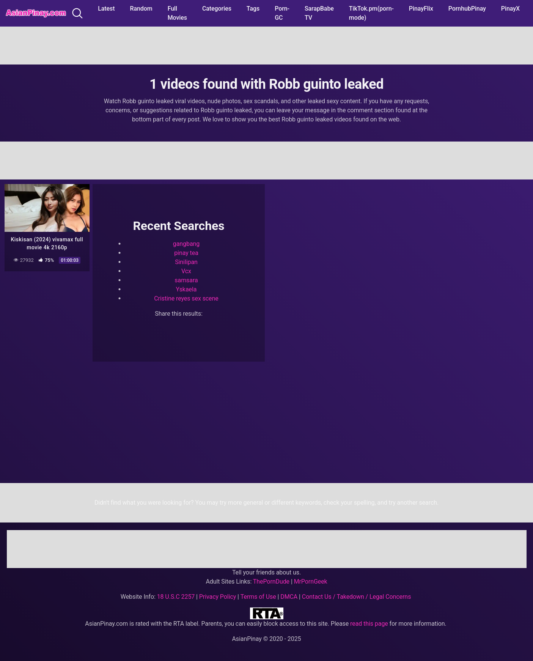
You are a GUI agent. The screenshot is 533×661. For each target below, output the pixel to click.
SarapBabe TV (319, 13)
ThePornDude (271, 581)
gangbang (186, 243)
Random (141, 8)
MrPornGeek (310, 581)
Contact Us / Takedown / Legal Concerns (356, 596)
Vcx (186, 270)
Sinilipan (186, 261)
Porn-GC (282, 13)
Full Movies (177, 13)
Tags (253, 8)
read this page (369, 623)
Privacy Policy (217, 596)
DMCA (288, 596)
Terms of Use (258, 596)
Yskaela (186, 289)
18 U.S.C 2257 (176, 596)
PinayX (510, 8)
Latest (106, 8)
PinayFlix (421, 8)
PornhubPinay (467, 8)
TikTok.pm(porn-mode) (371, 13)
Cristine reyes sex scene (186, 298)
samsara (186, 279)
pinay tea (186, 252)
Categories (216, 8)
